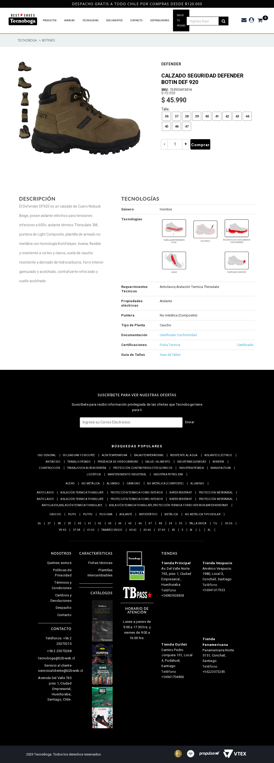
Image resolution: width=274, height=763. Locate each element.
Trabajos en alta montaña (86, 468)
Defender (171, 64)
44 (247, 116)
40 (207, 116)
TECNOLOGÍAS (90, 20)
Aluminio (197, 483)
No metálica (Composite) (165, 483)
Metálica (171, 514)
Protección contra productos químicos (142, 468)
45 (166, 126)
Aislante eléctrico (218, 455)
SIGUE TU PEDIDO (181, 20)
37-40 (161, 530)
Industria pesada (191, 468)
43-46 (147, 530)
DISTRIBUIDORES (159, 20)
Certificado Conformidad (178, 335)
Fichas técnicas (100, 562)
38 (187, 116)
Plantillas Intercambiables (100, 573)
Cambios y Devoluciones (61, 598)
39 (197, 116)
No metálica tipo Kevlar (202, 514)
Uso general (47, 455)
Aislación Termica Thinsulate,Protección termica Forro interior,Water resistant (168, 505)
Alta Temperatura (114, 455)
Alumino (113, 483)
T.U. (215, 523)
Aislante (125, 514)
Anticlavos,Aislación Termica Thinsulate (72, 505)
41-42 (91, 530)
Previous (2, 3)
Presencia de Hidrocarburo (118, 462)
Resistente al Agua (184, 455)
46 (176, 126)
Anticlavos (45, 492)
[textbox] (205, 21)
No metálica (91, 483)
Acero (70, 483)
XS (173, 530)
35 (180, 523)
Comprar (200, 145)
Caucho (55, 514)
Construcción (49, 468)
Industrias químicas (191, 462)
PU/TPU (88, 514)
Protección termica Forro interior (137, 492)
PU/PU (72, 514)
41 (217, 116)
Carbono (133, 483)
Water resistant (180, 492)
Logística (94, 474)
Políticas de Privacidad (62, 573)
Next (270, 3)
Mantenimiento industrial (127, 474)
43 (237, 116)
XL (209, 530)
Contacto (64, 614)
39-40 (62, 530)
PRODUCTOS (49, 20)
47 (187, 126)
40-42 (132, 530)
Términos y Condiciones (61, 585)
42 (227, 116)
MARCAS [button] (69, 20)
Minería (218, 462)
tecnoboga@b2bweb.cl (56, 658)
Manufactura (221, 468)
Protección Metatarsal (216, 492)
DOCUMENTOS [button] (114, 20)
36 (166, 116)
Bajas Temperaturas (148, 455)
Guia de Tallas (170, 354)
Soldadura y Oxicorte (79, 455)
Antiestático (148, 514)
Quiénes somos (59, 562)
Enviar (189, 422)
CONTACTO (136, 20)
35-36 (228, 523)
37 (176, 116)
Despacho (63, 607)
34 (170, 523)
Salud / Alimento (157, 462)
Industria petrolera (168, 474)
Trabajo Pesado (79, 462)
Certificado (245, 345)
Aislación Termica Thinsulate (82, 492)
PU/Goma (106, 514)
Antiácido (53, 462)
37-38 (76, 530)
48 (160, 523)
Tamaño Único (111, 530)
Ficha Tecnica (170, 345)
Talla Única (198, 523)
